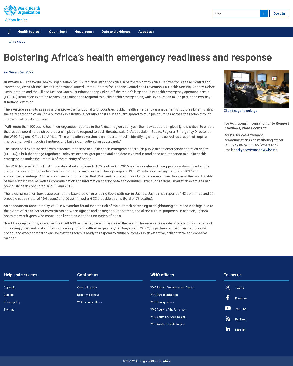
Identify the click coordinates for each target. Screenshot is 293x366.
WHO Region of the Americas (168, 309)
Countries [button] (58, 32)
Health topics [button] (29, 32)
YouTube (240, 309)
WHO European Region (164, 294)
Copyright (10, 287)
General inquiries (87, 287)
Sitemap (9, 309)
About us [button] (146, 32)
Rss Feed (240, 319)
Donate (279, 13)
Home (9, 32)
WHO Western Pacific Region (167, 324)
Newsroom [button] (84, 32)
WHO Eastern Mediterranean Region (172, 287)
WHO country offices (89, 302)
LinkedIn (240, 329)
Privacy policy (12, 302)
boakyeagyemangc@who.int (255, 150)
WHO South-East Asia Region (168, 316)
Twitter (239, 288)
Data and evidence (116, 32)
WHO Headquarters (162, 302)
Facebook (241, 298)
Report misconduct (88, 294)
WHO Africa (17, 42)
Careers (9, 294)
